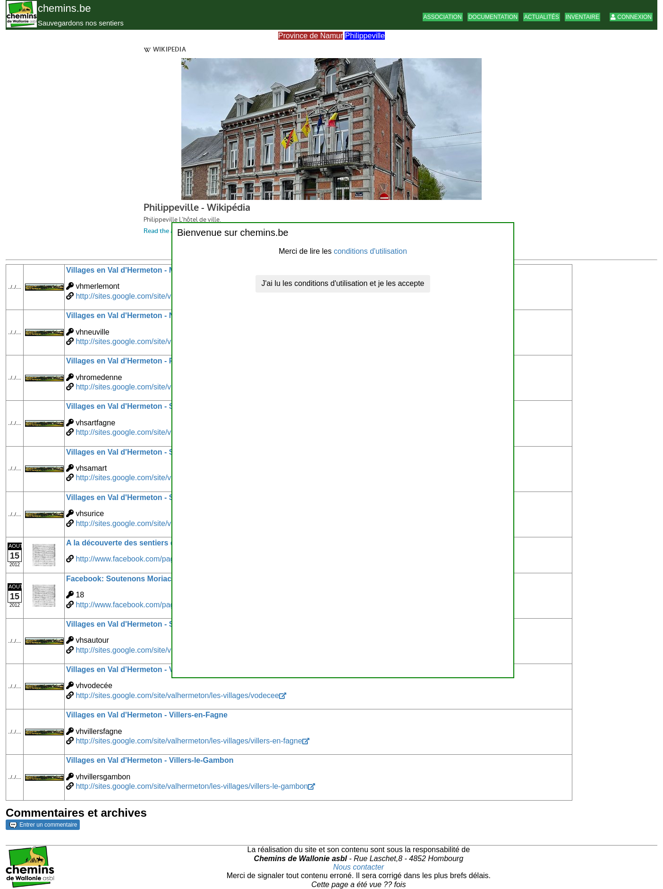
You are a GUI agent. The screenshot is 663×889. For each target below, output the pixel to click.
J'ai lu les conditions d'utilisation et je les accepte (343, 283)
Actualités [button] (541, 17)
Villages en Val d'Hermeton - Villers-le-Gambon (149, 760)
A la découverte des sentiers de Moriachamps (148, 543)
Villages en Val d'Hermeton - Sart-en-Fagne (143, 406)
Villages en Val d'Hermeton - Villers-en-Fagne (147, 715)
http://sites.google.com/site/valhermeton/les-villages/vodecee (177, 695)
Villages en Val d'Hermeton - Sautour (131, 624)
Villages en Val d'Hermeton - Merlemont (136, 270)
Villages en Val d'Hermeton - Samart (130, 452)
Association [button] (443, 17)
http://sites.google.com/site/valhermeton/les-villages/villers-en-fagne (189, 741)
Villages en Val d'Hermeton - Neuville (132, 315)
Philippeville (365, 36)
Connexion (631, 17)
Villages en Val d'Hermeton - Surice (129, 497)
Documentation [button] (493, 17)
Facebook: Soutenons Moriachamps (131, 579)
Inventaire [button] (582, 17)
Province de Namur (310, 36)
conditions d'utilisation (370, 251)
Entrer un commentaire (43, 824)
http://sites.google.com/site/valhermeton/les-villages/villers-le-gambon (192, 786)
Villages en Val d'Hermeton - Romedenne (139, 361)
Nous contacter (358, 867)
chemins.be (64, 8)
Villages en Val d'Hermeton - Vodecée (132, 669)
